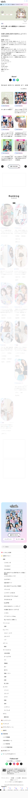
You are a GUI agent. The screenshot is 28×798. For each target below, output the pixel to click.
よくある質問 (18, 780)
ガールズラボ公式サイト (8, 756)
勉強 (5, 649)
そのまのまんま (8, 602)
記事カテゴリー (6, 558)
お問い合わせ (24, 780)
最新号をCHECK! (14, 537)
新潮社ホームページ (14, 782)
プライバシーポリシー (5, 780)
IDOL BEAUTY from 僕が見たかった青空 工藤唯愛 (15, 575)
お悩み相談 (7, 655)
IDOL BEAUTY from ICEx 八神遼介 (12, 588)
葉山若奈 (17, 397)
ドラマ (5, 699)
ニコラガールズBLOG (20, 354)
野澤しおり (18, 242)
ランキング (5, 726)
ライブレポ (7, 712)
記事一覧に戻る (14, 166)
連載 (4, 788)
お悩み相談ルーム (7, 743)
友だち (5, 672)
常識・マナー (7, 675)
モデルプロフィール (7, 729)
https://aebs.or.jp (10, 775)
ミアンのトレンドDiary (10, 618)
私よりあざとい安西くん (10, 622)
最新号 (4, 732)
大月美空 (3, 360)
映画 (5, 702)
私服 (5, 628)
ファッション (10, 788)
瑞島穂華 (17, 319)
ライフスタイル (7, 652)
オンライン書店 (19, 541)
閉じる (0, 790)
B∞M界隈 (6, 605)
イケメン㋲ (7, 591)
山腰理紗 (23, 316)
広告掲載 (12, 780)
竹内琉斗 (23, 319)
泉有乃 (24, 277)
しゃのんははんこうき (10, 578)
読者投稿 (4, 736)
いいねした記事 (6, 555)
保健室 (5, 665)
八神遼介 (17, 316)
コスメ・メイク (8, 635)
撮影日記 (6, 719)
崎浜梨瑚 (23, 236)
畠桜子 (17, 280)
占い (3, 4)
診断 (5, 682)
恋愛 (5, 679)
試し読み (9, 319)
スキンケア (7, 638)
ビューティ (16, 788)
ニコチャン (7, 709)
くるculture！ (7, 568)
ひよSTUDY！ (7, 581)
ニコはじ (6, 615)
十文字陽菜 (3, 357)
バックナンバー (8, 541)
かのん (17, 394)
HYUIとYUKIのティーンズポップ (12, 608)
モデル (4, 716)
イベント (6, 692)
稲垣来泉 (18, 85)
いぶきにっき (7, 565)
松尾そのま (11, 85)
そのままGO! (7, 571)
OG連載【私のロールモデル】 (11, 612)
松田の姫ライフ (8, 585)
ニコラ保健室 (6, 739)
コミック (6, 696)
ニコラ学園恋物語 (6, 749)
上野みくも (3, 435)
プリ (23, 85)
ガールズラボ (4, 236)
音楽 (5, 706)
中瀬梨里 (17, 236)
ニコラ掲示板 (6, 746)
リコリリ (3, 354)
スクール (22, 788)
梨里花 (2, 277)
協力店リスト (5, 753)
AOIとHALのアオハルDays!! (11, 598)
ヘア (5, 642)
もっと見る (23, 88)
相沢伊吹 (8, 363)
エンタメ (5, 689)
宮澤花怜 (17, 357)
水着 (22, 394)
